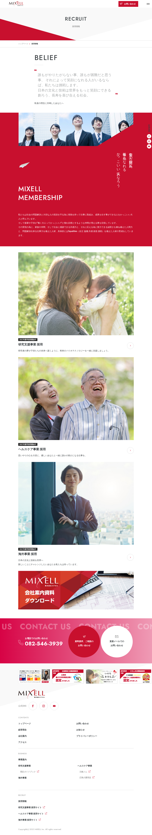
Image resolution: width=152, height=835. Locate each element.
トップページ (23, 44)
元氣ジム (83, 772)
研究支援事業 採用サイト (30, 807)
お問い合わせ (127, 4)
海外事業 (22, 778)
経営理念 (22, 730)
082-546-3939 (44, 643)
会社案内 (22, 736)
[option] (34, 676)
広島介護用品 (85, 777)
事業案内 (22, 759)
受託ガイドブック (28, 772)
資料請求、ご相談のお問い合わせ (84, 641)
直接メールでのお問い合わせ (117, 641)
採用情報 (22, 801)
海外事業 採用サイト (27, 820)
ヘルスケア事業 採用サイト (31, 813)
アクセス (22, 742)
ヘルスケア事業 (84, 766)
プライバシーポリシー (86, 736)
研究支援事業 (24, 766)
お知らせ (80, 730)
